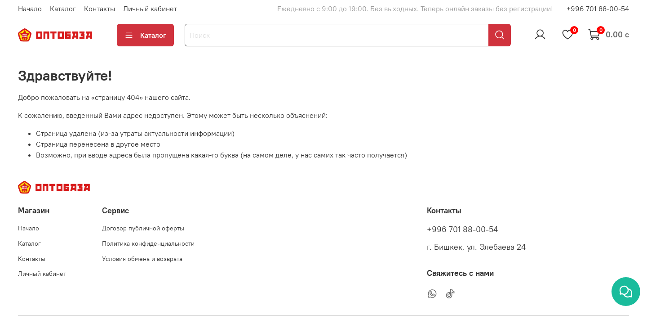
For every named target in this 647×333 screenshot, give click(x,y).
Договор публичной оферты (143, 228)
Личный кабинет (150, 8)
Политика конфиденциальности (148, 243)
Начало (30, 8)
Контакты (99, 8)
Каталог (63, 8)
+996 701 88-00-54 (598, 8)
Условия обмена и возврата (142, 259)
